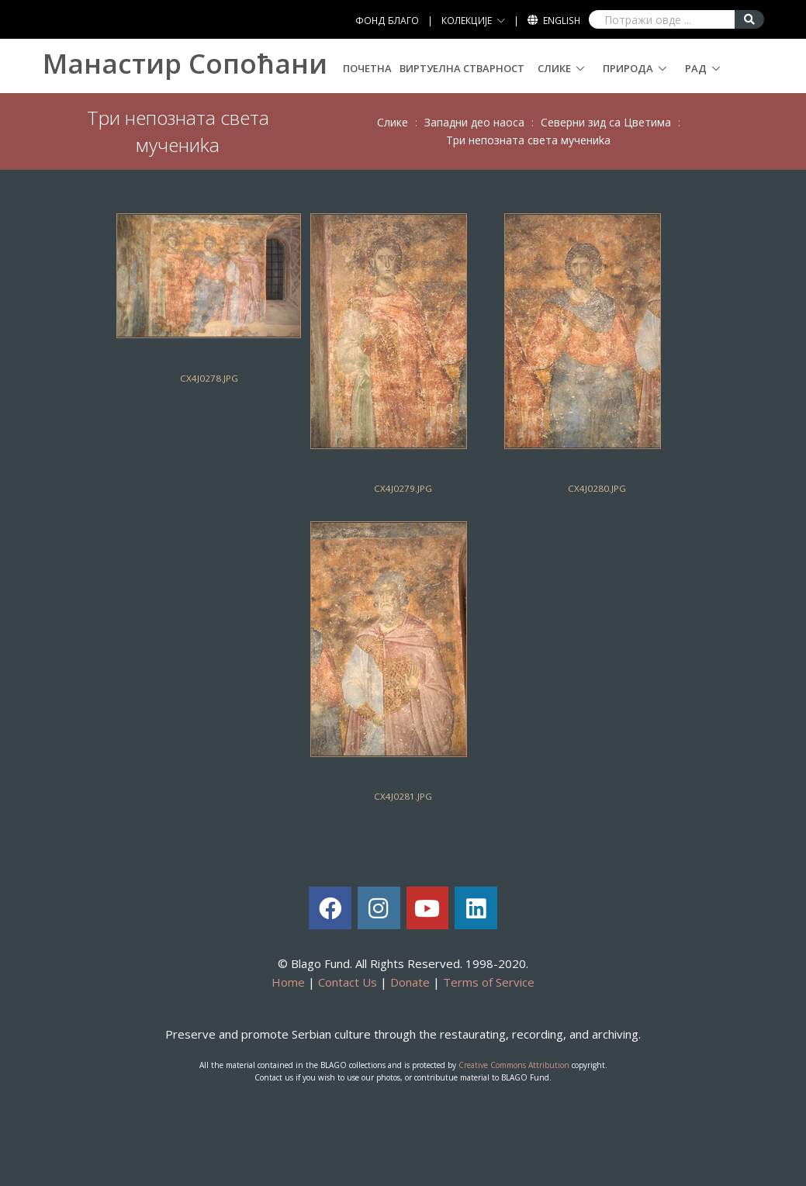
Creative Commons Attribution (513, 1065)
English (561, 20)
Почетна (367, 68)
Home (288, 982)
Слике (554, 68)
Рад (696, 68)
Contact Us (347, 982)
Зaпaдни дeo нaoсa (474, 122)
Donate (410, 982)
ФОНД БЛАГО (387, 20)
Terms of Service (488, 982)
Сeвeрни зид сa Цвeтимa (606, 122)
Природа (628, 68)
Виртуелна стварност (462, 68)
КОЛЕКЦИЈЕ (466, 20)
